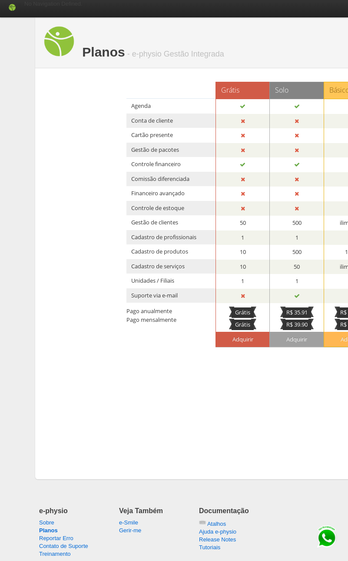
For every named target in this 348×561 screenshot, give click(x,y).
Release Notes (217, 539)
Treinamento (55, 554)
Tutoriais (209, 547)
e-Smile (128, 522)
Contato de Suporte (63, 546)
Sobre (46, 522)
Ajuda (217, 531)
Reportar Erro (56, 538)
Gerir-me (130, 530)
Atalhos (212, 524)
